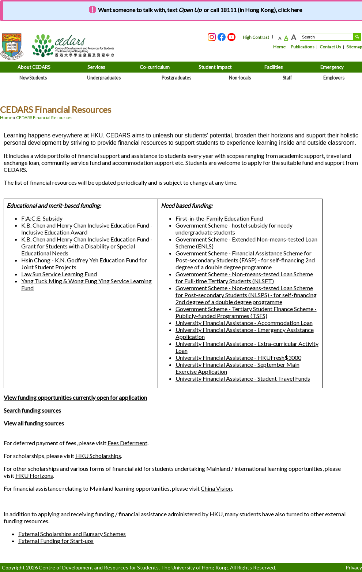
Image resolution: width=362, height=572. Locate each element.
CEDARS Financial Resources (44, 117)
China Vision (216, 488)
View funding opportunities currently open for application (75, 397)
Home (279, 46)
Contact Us (330, 46)
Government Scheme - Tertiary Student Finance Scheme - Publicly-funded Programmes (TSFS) (246, 312)
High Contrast (256, 37)
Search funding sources (32, 410)
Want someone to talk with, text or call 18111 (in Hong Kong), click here (200, 9)
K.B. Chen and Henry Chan (86, 229)
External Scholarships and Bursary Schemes (72, 533)
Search (357, 37)
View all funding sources (34, 423)
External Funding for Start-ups (56, 540)
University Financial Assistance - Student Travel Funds (243, 378)
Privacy (354, 567)
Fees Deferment (127, 442)
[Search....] (327, 37)
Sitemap (354, 46)
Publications (302, 46)
